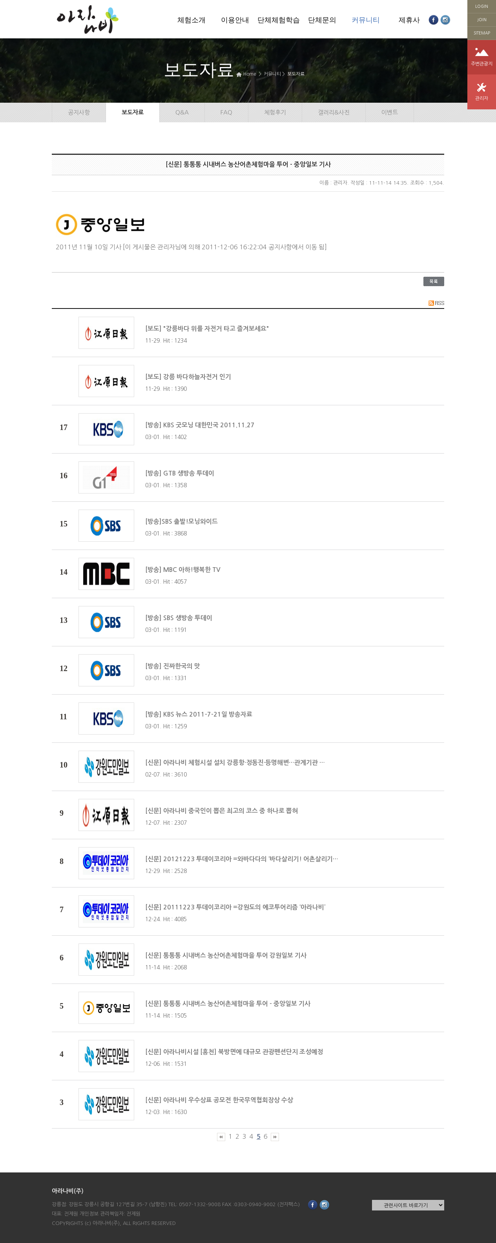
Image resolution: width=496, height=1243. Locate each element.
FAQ (226, 112)
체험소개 (191, 20)
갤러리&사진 (334, 112)
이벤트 (389, 112)
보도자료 (296, 74)
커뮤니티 (366, 20)
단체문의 (322, 20)
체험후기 (275, 112)
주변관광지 (481, 64)
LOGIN (481, 6)
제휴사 (409, 20)
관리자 (481, 98)
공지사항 (79, 112)
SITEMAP (482, 33)
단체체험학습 (278, 20)
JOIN (482, 20)
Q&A (182, 112)
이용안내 (235, 20)
